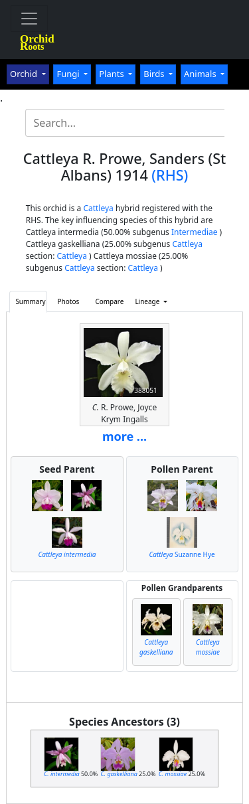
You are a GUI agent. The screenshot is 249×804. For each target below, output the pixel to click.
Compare (109, 301)
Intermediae (194, 232)
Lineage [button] (148, 301)
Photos (69, 301)
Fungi (69, 74)
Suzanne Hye (181, 554)
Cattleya (98, 208)
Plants (112, 74)
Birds (155, 74)
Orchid (24, 74)
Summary (30, 301)
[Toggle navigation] (29, 18)
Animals (201, 74)
